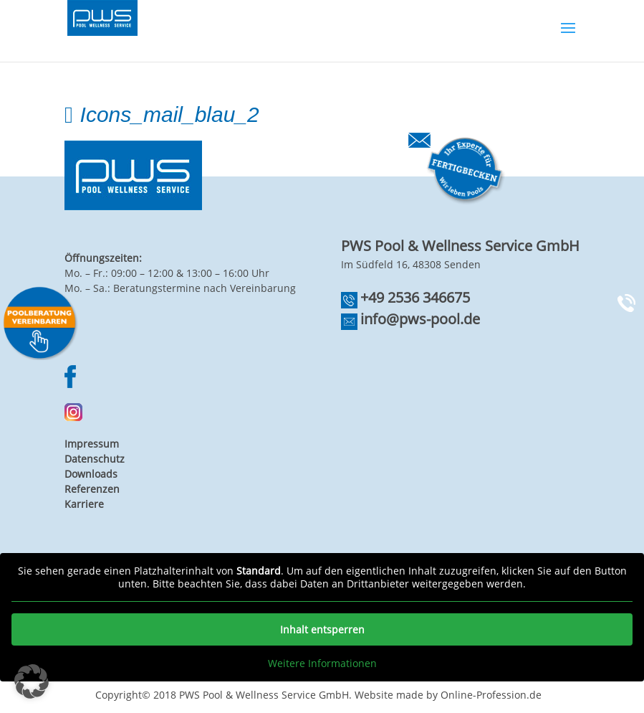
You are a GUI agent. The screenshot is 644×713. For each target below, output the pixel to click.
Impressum (91, 443)
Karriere (84, 504)
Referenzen (92, 489)
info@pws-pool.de (420, 319)
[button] (31, 681)
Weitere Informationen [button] (322, 663)
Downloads (90, 474)
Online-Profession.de (491, 695)
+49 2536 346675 (415, 297)
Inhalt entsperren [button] (322, 629)
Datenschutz (94, 459)
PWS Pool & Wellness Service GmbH (264, 695)
